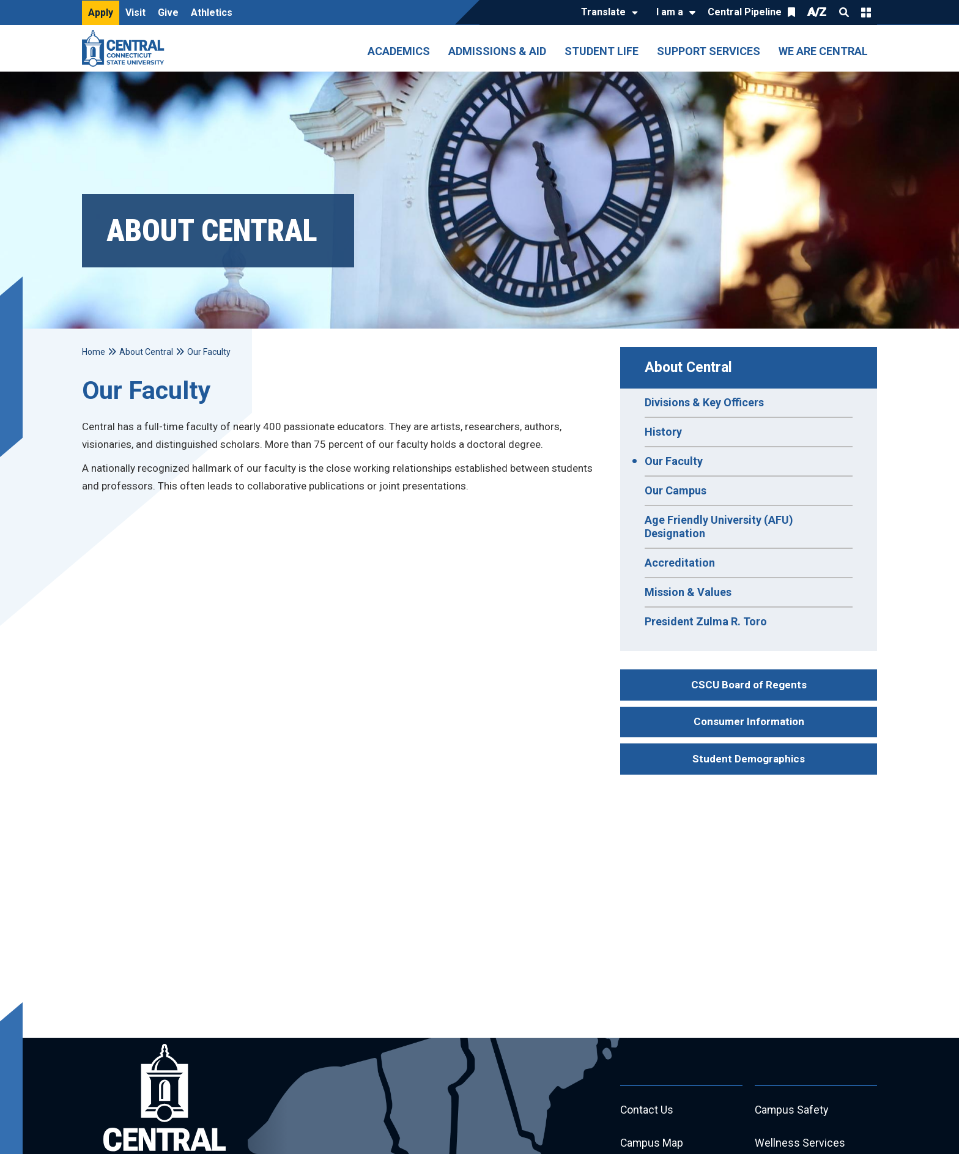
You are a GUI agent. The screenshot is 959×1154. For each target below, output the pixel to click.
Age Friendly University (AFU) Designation (719, 526)
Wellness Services (800, 1143)
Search (844, 12)
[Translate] (606, 13)
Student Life (602, 51)
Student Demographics (748, 759)
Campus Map (652, 1143)
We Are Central (823, 51)
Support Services (708, 51)
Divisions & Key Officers (704, 402)
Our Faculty (674, 461)
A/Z (817, 12)
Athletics (211, 12)
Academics (399, 51)
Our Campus (675, 490)
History (663, 431)
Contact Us (647, 1110)
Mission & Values (688, 592)
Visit (135, 12)
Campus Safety (792, 1110)
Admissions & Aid (497, 51)
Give (168, 12)
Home (93, 352)
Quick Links (866, 12)
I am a (669, 12)
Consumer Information (749, 721)
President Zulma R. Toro (706, 621)
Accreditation (680, 562)
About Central (688, 367)
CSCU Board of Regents (749, 685)
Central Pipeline (745, 12)
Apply (100, 12)
